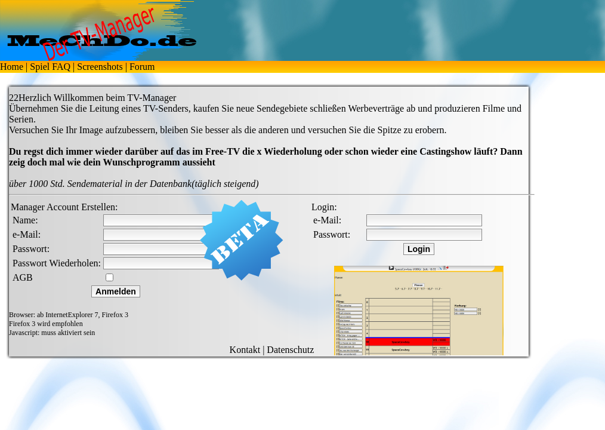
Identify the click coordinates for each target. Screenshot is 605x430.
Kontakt (245, 350)
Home (11, 67)
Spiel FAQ (50, 67)
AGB (23, 277)
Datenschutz (290, 350)
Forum (142, 67)
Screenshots (99, 67)
